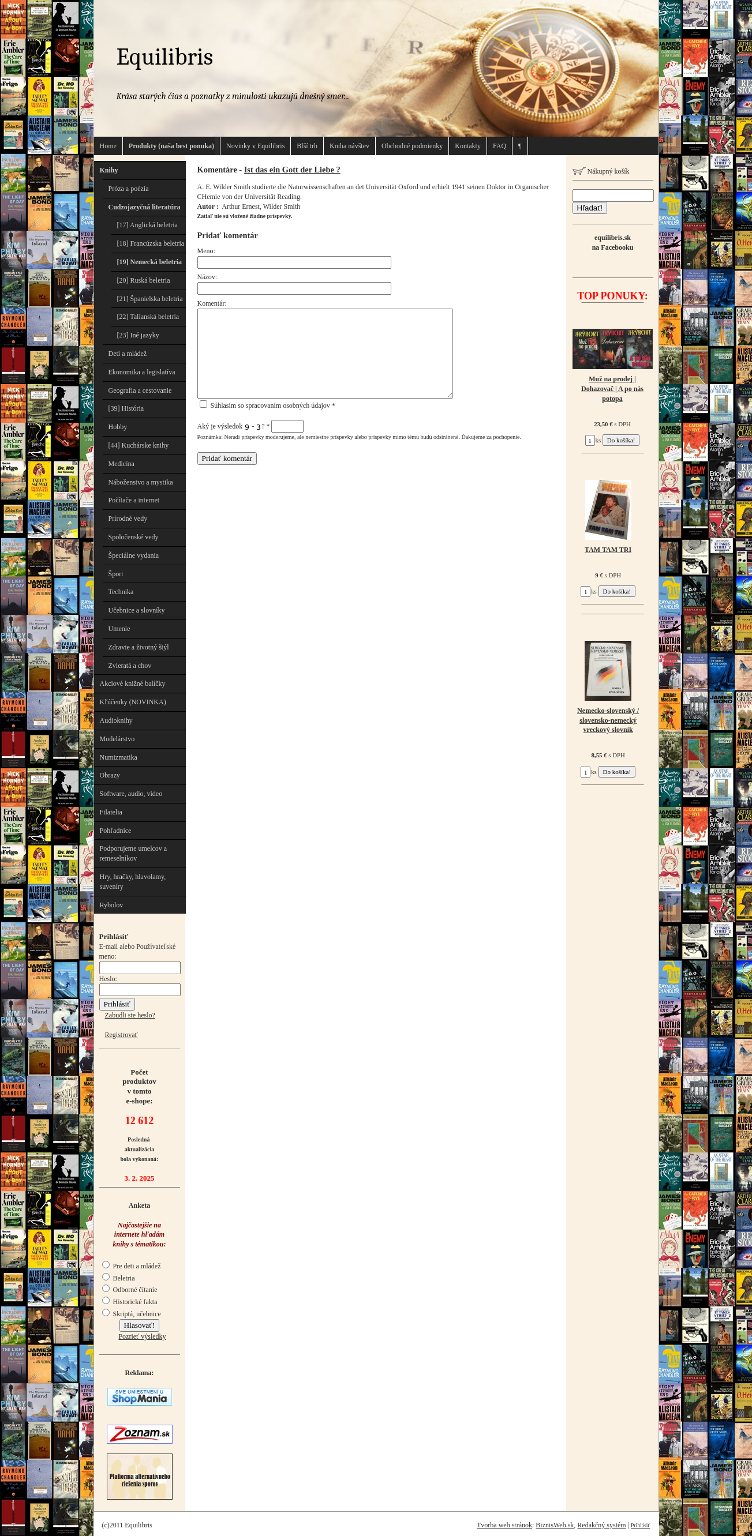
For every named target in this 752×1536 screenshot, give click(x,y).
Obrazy (110, 775)
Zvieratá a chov (130, 666)
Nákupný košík (601, 171)
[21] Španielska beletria (150, 299)
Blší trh (307, 146)
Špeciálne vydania (134, 555)
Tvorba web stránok (504, 1525)
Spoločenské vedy (134, 537)
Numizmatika (118, 757)
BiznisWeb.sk (555, 1525)
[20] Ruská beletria (143, 280)
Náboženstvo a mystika (141, 482)
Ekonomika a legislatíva (142, 372)
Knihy (109, 170)
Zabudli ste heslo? (130, 1015)
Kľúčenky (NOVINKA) (133, 702)
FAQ (499, 146)
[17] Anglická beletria (147, 225)
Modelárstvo (117, 739)
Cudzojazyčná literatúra (145, 207)
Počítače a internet (134, 500)
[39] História (126, 408)
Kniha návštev (349, 146)
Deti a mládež (128, 354)
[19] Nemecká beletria (149, 262)
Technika (121, 592)
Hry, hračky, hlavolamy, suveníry (133, 882)
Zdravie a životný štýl (139, 647)
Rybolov (112, 905)
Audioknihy (116, 720)
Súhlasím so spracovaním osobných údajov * (267, 405)
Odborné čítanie (130, 1290)
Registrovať (121, 1035)
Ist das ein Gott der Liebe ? (292, 169)
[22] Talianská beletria (148, 317)
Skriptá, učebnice (131, 1314)
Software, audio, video (131, 794)
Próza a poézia (129, 189)
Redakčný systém (601, 1525)
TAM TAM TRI (608, 550)
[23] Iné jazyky (138, 335)
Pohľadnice (116, 831)
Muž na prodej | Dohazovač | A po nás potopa (612, 389)
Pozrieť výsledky (142, 1336)
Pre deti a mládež (131, 1266)
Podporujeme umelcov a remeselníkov (133, 853)
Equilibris (165, 57)
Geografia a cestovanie (140, 390)
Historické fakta (130, 1302)
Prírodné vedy (128, 518)
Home (108, 146)
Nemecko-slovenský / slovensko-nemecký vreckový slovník (608, 720)
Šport (116, 574)
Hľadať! (590, 208)
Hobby (118, 427)
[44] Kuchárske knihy (139, 445)
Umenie (119, 629)
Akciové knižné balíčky (133, 683)
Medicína (121, 464)
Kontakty (468, 146)
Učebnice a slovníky (137, 610)
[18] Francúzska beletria (151, 243)
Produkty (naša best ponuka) (171, 146)
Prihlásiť (640, 1525)
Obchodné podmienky (412, 146)
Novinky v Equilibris (255, 146)
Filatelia (111, 812)
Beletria (118, 1278)
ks (593, 440)
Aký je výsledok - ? (250, 426)
